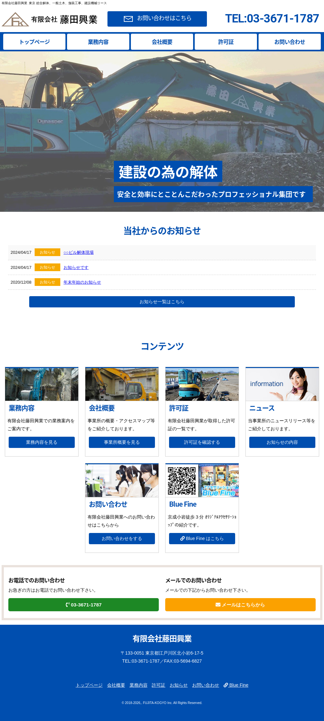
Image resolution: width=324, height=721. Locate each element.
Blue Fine (236, 685)
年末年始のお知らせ (82, 282)
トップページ (34, 42)
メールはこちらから (240, 604)
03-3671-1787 (84, 604)
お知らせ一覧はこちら (162, 301)
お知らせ (179, 685)
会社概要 (162, 42)
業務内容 (98, 42)
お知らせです (76, 267)
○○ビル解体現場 (79, 252)
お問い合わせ (289, 42)
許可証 (226, 42)
